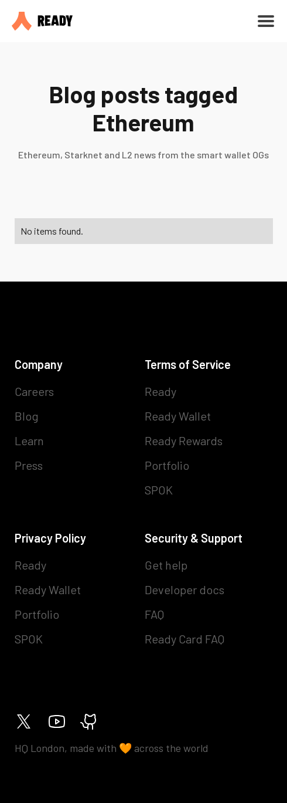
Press (29, 465)
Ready (160, 391)
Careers (34, 391)
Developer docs (184, 589)
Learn (29, 440)
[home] (122, 21)
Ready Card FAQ (184, 639)
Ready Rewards (184, 440)
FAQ (154, 614)
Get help (166, 565)
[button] (263, 21)
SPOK (159, 490)
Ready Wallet (178, 416)
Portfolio (167, 465)
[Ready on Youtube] (56, 721)
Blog (27, 416)
